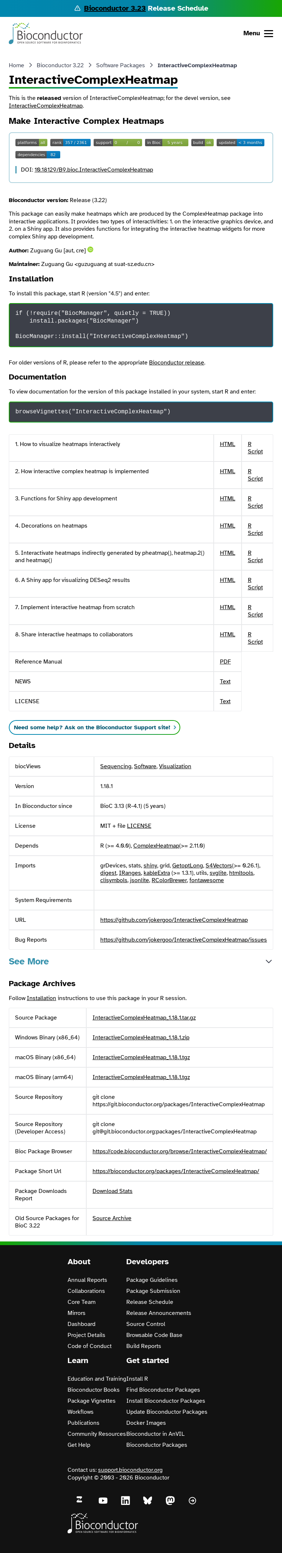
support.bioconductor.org (130, 1470)
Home (16, 65)
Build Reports (143, 1346)
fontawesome (206, 880)
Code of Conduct (90, 1346)
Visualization (175, 766)
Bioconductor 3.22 (60, 65)
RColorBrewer (169, 880)
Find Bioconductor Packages (163, 1390)
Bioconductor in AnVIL (155, 1434)
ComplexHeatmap (156, 845)
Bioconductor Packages (156, 1445)
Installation (41, 998)
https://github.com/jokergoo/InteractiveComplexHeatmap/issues (183, 939)
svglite (218, 873)
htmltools (241, 873)
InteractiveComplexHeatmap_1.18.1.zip (141, 1037)
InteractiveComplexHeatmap (46, 105)
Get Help (79, 1445)
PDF (225, 661)
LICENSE (139, 826)
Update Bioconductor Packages (166, 1412)
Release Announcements (158, 1313)
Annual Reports (87, 1280)
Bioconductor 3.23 (115, 8)
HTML (227, 444)
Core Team (81, 1302)
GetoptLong (187, 865)
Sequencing (115, 766)
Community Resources (97, 1434)
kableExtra (157, 873)
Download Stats (113, 1191)
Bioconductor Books (94, 1390)
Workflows (81, 1412)
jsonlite (139, 880)
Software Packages (120, 65)
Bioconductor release (176, 362)
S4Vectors (219, 865)
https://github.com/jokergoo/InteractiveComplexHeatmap (174, 920)
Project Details (86, 1335)
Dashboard (81, 1324)
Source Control (145, 1324)
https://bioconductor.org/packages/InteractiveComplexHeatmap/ (176, 1171)
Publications (84, 1423)
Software (145, 766)
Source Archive (112, 1218)
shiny (150, 865)
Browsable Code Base (154, 1335)
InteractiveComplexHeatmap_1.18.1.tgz (141, 1057)
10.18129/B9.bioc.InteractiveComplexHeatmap (94, 169)
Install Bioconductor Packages (165, 1401)
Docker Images (146, 1423)
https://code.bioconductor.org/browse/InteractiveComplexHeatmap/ (180, 1151)
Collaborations (86, 1291)
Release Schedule (149, 1302)
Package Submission (153, 1291)
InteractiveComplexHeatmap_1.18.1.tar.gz (144, 1017)
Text (225, 681)
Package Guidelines (152, 1280)
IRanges (130, 873)
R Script (255, 448)
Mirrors (77, 1313)
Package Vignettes (92, 1401)
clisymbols (113, 880)
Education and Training (97, 1379)
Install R (137, 1379)
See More (29, 961)
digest (108, 873)
